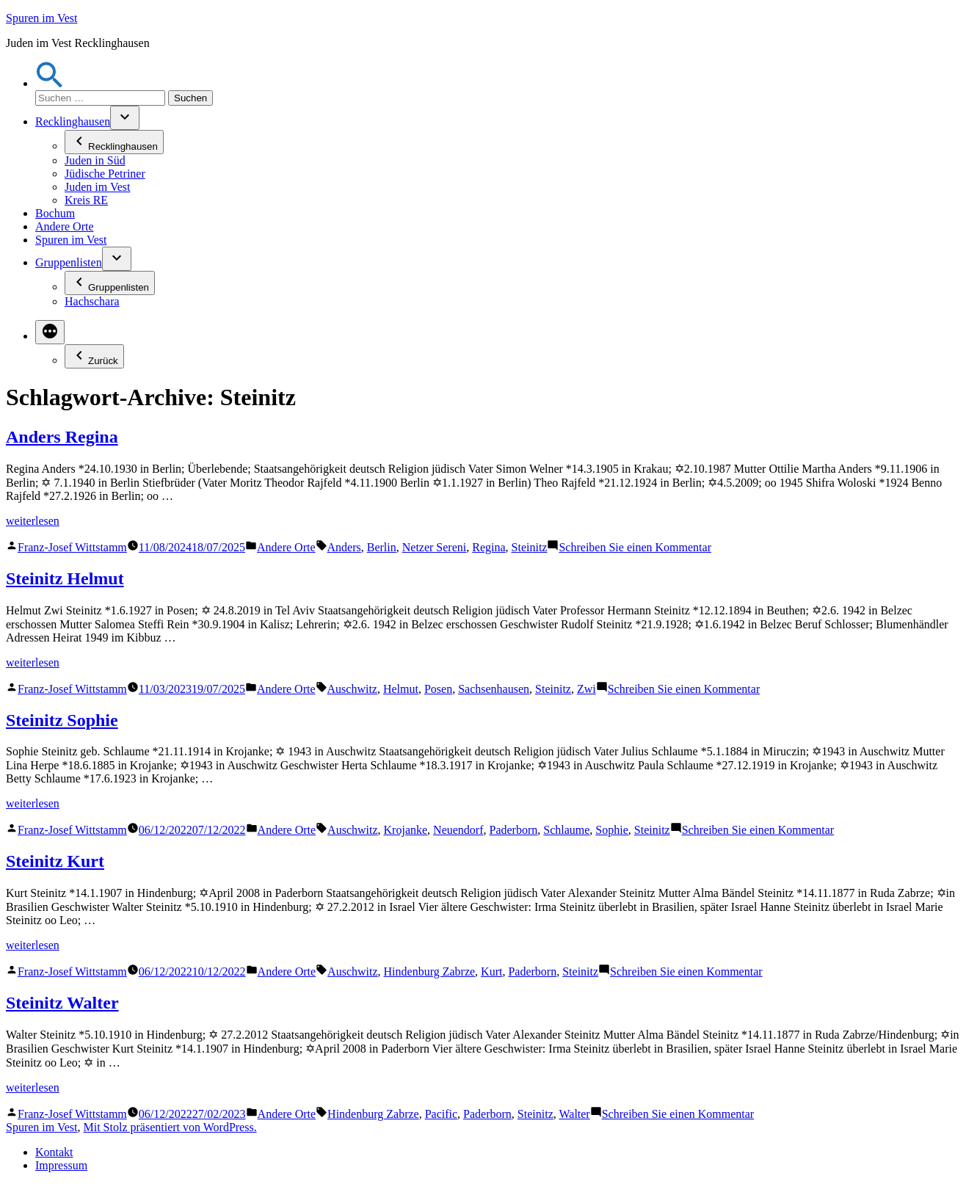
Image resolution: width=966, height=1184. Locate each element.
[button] (50, 83)
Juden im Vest (97, 187)
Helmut (400, 689)
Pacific (441, 1114)
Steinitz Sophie (62, 720)
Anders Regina (62, 436)
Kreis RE (86, 200)
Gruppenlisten (68, 262)
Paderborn (514, 830)
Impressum (61, 1165)
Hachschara (92, 301)
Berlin (381, 547)
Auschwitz (352, 689)
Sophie (611, 830)
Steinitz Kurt (55, 861)
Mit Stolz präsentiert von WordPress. (169, 1127)
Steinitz (530, 547)
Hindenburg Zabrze (430, 971)
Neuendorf (458, 830)
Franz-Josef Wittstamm (72, 547)
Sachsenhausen (493, 689)
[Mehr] (50, 332)
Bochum (55, 213)
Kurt (491, 971)
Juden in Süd (95, 160)
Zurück (94, 356)
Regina (488, 547)
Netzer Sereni (434, 547)
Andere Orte (64, 226)
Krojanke (406, 830)
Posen (438, 689)
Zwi (586, 689)
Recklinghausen (72, 121)
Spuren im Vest (41, 18)
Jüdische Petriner (105, 173)
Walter (574, 1114)
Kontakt (54, 1152)
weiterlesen (32, 521)
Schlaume (566, 830)
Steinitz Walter (62, 1002)
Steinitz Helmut (65, 578)
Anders (344, 547)
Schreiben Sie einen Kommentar (635, 547)
